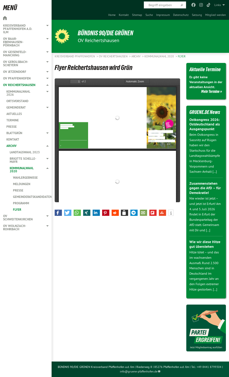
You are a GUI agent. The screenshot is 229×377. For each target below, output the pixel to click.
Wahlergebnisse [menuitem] (25, 178)
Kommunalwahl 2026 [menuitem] (18, 93)
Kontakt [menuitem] (12, 139)
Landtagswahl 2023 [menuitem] (25, 152)
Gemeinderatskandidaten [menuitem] (32, 197)
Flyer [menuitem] (17, 210)
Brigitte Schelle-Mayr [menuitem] (23, 160)
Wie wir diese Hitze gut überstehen (204, 244)
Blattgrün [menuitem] (14, 133)
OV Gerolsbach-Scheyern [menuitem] (15, 63)
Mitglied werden (215, 15)
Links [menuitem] (217, 5)
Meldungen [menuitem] (21, 184)
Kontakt (124, 15)
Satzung (197, 15)
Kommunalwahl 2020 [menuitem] (21, 169)
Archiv (136, 56)
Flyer (181, 56)
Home (112, 15)
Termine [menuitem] (12, 120)
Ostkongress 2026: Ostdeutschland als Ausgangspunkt (204, 124)
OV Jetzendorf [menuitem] (14, 72)
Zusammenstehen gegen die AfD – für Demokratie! (205, 188)
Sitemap (137, 15)
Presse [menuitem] (11, 127)
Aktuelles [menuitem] (14, 114)
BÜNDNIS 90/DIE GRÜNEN (105, 33)
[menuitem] (112, 15)
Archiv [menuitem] (11, 146)
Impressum (163, 15)
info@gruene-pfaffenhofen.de (138, 371)
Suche (149, 15)
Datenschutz (181, 15)
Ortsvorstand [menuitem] (17, 101)
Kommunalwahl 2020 (159, 56)
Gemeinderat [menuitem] (16, 107)
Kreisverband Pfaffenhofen (75, 56)
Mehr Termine (210, 91)
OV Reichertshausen (113, 56)
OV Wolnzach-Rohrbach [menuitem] (14, 227)
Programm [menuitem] (21, 203)
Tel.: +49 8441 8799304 (206, 367)
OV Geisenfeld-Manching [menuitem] (15, 53)
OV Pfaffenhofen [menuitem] (17, 78)
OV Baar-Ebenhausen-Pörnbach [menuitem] (13, 42)
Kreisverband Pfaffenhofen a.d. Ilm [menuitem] (17, 28)
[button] (58, 213)
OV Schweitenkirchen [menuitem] (18, 217)
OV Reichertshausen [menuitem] (19, 85)
